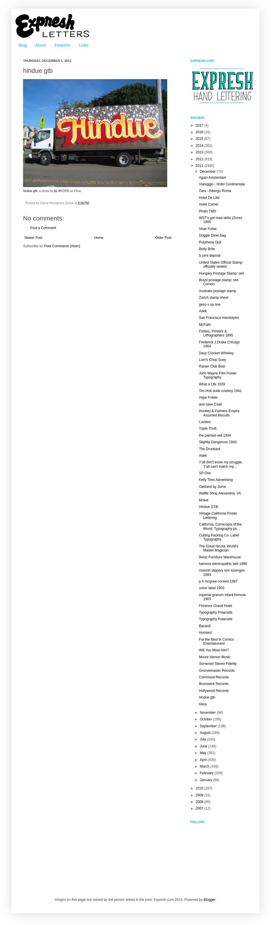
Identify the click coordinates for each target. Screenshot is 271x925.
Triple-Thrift (208, 429)
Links (84, 45)
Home (98, 238)
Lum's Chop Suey (212, 360)
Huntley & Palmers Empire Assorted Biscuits (219, 413)
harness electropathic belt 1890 (223, 564)
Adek (203, 311)
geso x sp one (210, 304)
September (209, 726)
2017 (200, 125)
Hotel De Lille (209, 198)
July (203, 739)
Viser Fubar (208, 229)
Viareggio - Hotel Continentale (222, 184)
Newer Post (33, 238)
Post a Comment (43, 228)
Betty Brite (207, 249)
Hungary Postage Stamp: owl (221, 273)
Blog (22, 45)
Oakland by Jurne (212, 487)
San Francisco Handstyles (219, 318)
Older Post (163, 238)
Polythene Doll (210, 242)
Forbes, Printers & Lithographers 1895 (216, 333)
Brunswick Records (214, 684)
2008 (200, 802)
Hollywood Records (214, 691)
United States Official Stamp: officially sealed (221, 264)
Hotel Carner (209, 204)
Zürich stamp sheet (213, 298)
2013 (200, 152)
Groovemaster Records (217, 671)
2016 (200, 132)
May (203, 753)
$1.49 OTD (61, 191)
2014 (200, 146)
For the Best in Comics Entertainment (216, 641)
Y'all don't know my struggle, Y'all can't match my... (220, 464)
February (207, 773)
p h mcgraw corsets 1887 (218, 581)
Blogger (209, 900)
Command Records (214, 677)
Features (62, 45)
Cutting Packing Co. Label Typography (219, 537)
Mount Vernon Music (214, 657)
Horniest (205, 633)
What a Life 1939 (212, 384)
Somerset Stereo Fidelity (218, 664)
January (206, 780)
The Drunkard (209, 449)
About (40, 45)
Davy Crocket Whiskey (216, 353)
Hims (203, 704)
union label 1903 (211, 588)
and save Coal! (210, 404)
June (204, 746)
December (208, 172)
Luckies (205, 422)
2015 (200, 139)
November (208, 713)
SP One (205, 473)
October (206, 719)
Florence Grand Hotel (215, 606)
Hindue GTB (208, 507)
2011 (200, 166)
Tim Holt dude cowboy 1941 (220, 391)
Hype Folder (208, 397)
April (204, 760)
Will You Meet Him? (214, 650)
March (205, 766)
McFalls (205, 325)
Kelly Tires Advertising (216, 480)
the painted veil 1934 (215, 435)
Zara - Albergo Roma (215, 191)
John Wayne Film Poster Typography (217, 375)
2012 (200, 159)
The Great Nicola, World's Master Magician (218, 548)
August (206, 733)
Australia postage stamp (217, 291)
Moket (203, 500)
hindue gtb (30, 191)
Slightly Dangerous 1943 (218, 442)
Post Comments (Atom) (62, 246)
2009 (200, 795)
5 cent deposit (210, 256)
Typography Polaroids (215, 612)
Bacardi (205, 626)
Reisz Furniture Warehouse (220, 557)
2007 (200, 808)
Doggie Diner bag (212, 235)
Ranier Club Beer (212, 366)
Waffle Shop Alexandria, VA (220, 493)
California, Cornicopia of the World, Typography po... (220, 526)
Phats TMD (207, 211)
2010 (200, 788)
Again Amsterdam (212, 178)
